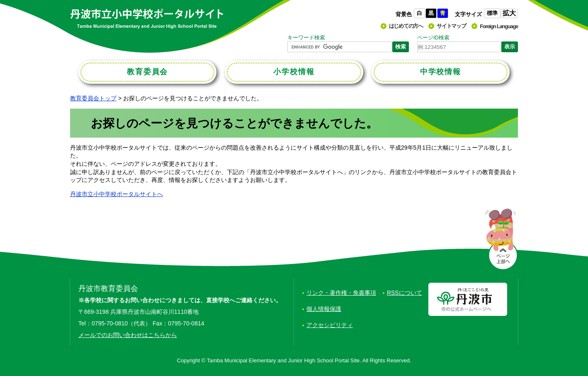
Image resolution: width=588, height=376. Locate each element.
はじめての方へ (406, 26)
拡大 (509, 13)
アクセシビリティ (329, 325)
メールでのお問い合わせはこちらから (127, 335)
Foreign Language (499, 26)
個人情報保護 (323, 309)
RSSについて (404, 292)
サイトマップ (451, 26)
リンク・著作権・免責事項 (341, 292)
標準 (492, 13)
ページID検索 (433, 37)
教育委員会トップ (93, 98)
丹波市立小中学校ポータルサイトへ (116, 194)
